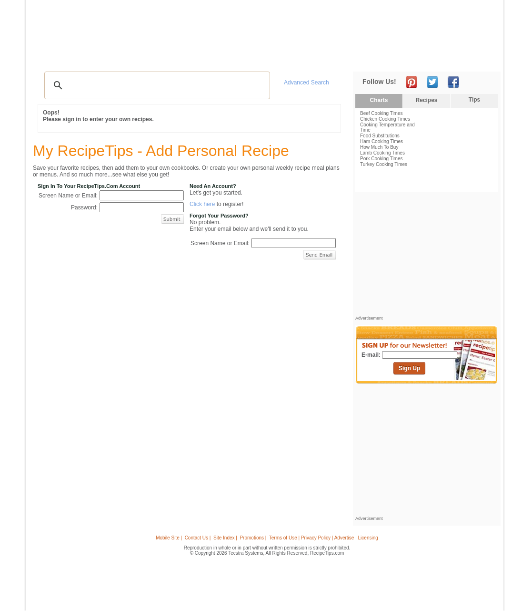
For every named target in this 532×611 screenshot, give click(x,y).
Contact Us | (198, 537)
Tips (474, 99)
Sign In (483, 57)
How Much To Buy (379, 147)
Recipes (51, 57)
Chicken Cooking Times (385, 119)
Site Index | (225, 537)
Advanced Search (306, 82)
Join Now (462, 57)
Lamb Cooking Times (382, 152)
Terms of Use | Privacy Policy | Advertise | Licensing (323, 537)
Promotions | (253, 537)
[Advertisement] (324, 25)
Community (197, 57)
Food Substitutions (380, 135)
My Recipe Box (279, 57)
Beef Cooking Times (381, 113)
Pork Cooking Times (381, 158)
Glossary (131, 57)
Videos (162, 57)
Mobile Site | (169, 537)
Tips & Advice (90, 57)
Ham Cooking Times (381, 141)
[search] (155, 85)
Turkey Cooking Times (383, 164)
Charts (379, 100)
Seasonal (234, 57)
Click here (202, 204)
